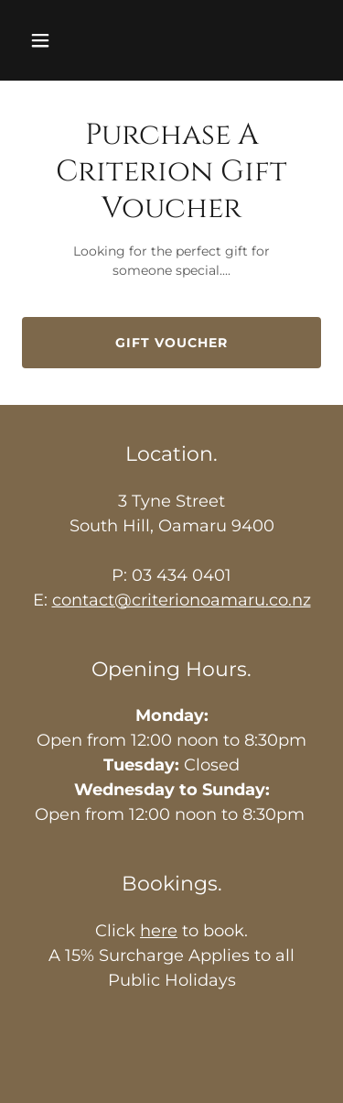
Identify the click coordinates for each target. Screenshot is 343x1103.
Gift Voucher (171, 342)
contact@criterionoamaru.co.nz (181, 600)
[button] (44, 40)
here (158, 931)
